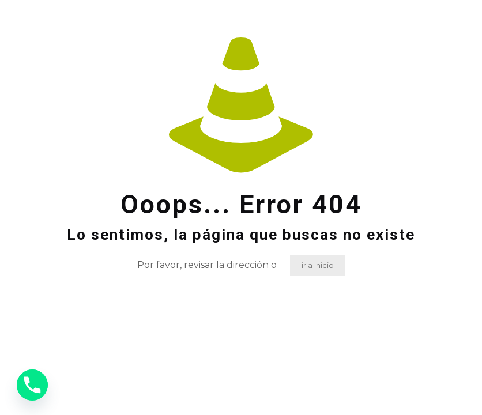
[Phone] (32, 385)
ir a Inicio (318, 265)
